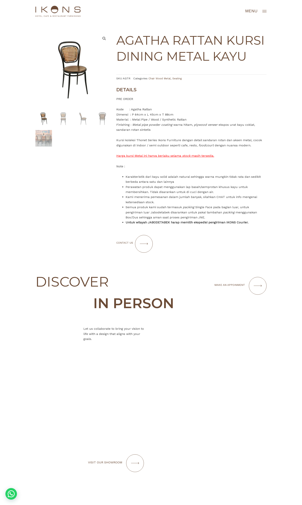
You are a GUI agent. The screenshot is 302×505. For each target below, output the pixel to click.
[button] (11, 494)
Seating (179, 78)
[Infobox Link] (211, 451)
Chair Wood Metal (160, 78)
